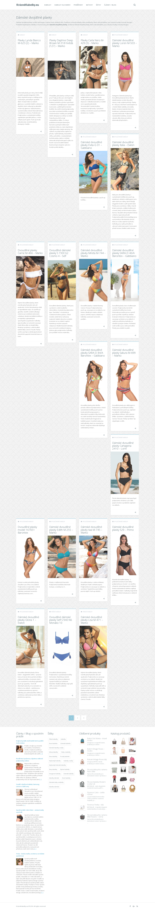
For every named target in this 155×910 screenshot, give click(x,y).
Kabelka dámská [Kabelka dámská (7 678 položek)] (54, 787)
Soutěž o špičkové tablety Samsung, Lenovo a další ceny (27, 785)
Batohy (89, 5)
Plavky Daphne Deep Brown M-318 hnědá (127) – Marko (61, 43)
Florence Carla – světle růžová (96, 793)
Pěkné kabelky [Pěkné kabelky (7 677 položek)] (53, 739)
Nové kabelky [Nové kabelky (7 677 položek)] (66, 778)
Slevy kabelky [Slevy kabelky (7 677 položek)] (53, 769)
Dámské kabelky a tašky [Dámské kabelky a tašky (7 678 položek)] (56, 748)
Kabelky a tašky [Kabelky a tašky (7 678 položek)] (68, 761)
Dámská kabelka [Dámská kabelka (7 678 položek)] (65, 743)
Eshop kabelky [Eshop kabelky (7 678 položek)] (53, 752)
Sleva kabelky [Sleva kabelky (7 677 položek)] (53, 756)
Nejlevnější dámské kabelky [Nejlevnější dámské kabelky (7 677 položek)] (57, 765)
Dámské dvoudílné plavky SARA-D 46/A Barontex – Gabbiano (124, 253)
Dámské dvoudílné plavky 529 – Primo (123, 528)
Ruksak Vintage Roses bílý (97, 759)
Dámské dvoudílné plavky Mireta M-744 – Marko (93, 253)
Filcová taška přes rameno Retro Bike (97, 770)
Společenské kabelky (121, 35)
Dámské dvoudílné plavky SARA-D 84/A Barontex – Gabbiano (93, 352)
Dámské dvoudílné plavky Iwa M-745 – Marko (91, 529)
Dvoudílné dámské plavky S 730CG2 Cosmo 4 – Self (60, 253)
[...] (42, 754)
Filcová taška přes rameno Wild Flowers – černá (97, 816)
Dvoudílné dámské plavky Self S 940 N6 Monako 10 (60, 619)
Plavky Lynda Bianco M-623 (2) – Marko (29, 41)
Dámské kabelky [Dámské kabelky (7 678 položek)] (69, 774)
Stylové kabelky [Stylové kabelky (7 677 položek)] (64, 769)
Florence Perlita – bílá (95, 805)
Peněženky (78, 5)
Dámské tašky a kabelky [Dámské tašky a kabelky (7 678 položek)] (56, 782)
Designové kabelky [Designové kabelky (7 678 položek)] (54, 774)
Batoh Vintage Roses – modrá (96, 750)
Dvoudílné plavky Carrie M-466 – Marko (30, 251)
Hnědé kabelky (56, 612)
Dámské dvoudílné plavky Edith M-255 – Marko (61, 529)
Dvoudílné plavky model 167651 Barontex (27, 529)
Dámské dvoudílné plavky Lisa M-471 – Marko (92, 619)
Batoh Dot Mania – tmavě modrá (97, 739)
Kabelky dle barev (62, 5)
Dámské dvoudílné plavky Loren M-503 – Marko (124, 43)
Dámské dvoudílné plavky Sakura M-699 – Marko (124, 352)
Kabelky (47, 5)
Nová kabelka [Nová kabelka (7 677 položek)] (53, 743)
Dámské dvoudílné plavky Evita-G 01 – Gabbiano (91, 145)
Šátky (98, 5)
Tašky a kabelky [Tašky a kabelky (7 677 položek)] (65, 752)
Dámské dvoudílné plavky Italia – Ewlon (123, 143)
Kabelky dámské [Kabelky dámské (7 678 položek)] (54, 778)
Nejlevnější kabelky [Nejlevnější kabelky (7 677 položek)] (55, 761)
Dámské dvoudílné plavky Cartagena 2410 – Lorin (123, 445)
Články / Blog (110, 5)
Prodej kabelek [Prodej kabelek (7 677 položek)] (64, 756)
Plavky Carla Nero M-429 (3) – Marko (92, 41)
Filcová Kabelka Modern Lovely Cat (96, 783)
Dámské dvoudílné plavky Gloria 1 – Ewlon (28, 619)
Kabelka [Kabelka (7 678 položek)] (63, 739)
